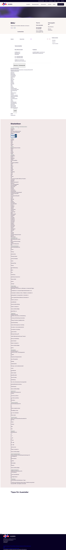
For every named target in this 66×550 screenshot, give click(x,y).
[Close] (1, 541)
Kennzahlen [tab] (12, 126)
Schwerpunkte (43, 4)
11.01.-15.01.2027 (38, 28)
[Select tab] (15, 127)
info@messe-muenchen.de (19, 59)
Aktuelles (49, 4)
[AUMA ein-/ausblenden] (55, 4)
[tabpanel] (31, 153)
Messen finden (60, 4)
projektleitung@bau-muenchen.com (39, 52)
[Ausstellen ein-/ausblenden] (30, 4)
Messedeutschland (35, 4)
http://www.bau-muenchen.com (38, 53)
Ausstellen (28, 4)
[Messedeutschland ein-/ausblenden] (39, 4)
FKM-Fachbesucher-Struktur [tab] (23, 126)
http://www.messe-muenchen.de (20, 61)
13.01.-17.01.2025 (38, 27)
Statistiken (53, 41)
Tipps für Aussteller (55, 43)
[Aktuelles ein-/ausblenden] (51, 4)
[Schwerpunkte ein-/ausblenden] (46, 4)
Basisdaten (54, 40)
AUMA (54, 4)
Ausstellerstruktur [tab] (17, 126)
